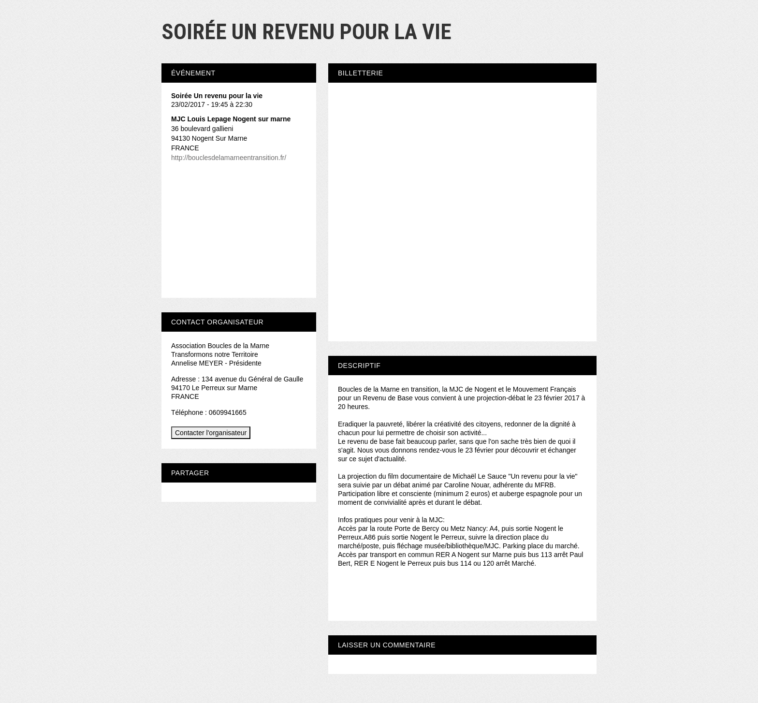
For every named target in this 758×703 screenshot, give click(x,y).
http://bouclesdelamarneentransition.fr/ (228, 157)
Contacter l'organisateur (211, 433)
